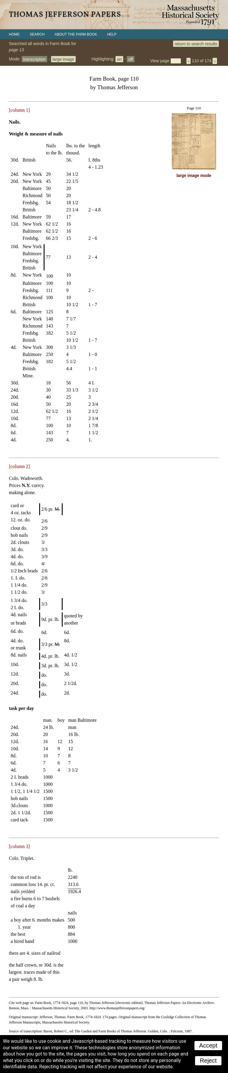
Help (111, 34)
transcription (34, 59)
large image (63, 59)
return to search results (196, 43)
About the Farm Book (76, 34)
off (130, 59)
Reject (208, 1060)
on (119, 59)
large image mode (194, 175)
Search (37, 34)
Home (14, 34)
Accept (208, 1045)
